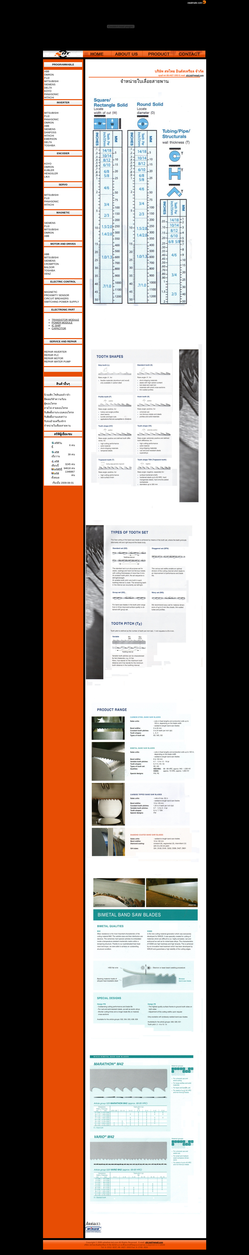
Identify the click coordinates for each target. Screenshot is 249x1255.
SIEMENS (49, 84)
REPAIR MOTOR (53, 358)
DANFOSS (50, 132)
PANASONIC (51, 94)
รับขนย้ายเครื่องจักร (55, 421)
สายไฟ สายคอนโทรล (56, 408)
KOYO (47, 91)
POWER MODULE (62, 322)
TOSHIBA (49, 145)
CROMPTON (51, 264)
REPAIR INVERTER (55, 351)
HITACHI (49, 97)
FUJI (46, 78)
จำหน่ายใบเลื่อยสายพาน (57, 425)
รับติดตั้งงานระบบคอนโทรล (59, 412)
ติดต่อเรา (92, 1223)
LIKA (47, 176)
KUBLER (49, 170)
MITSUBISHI (51, 81)
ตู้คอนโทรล (50, 403)
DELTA (48, 87)
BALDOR (49, 267)
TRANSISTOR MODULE (65, 319)
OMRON (49, 74)
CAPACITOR (59, 328)
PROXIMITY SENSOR (56, 295)
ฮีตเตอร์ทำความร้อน (55, 399)
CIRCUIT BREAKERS (56, 298)
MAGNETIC (50, 292)
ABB (46, 71)
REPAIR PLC (51, 355)
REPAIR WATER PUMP (57, 361)
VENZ (47, 273)
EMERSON (50, 139)
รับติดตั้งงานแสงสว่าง (55, 416)
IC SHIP (56, 325)
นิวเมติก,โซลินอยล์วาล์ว (57, 394)
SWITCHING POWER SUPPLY (61, 301)
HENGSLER (51, 173)
